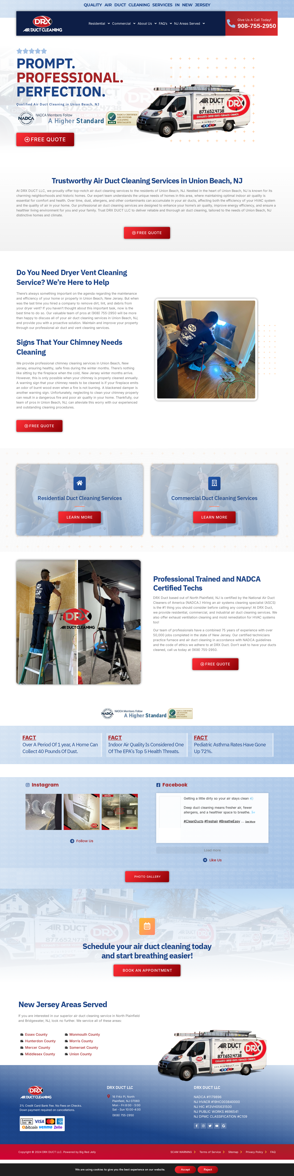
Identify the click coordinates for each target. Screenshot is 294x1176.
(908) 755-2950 (103, 313)
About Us (147, 23)
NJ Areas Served (189, 23)
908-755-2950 (256, 25)
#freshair (211, 821)
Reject (208, 1170)
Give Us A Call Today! (254, 20)
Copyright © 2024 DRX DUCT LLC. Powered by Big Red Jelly (57, 1152)
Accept (185, 1170)
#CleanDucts (193, 821)
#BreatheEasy (229, 821)
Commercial (124, 23)
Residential (99, 23)
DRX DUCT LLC (120, 1087)
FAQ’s (166, 23)
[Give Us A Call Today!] (231, 23)
